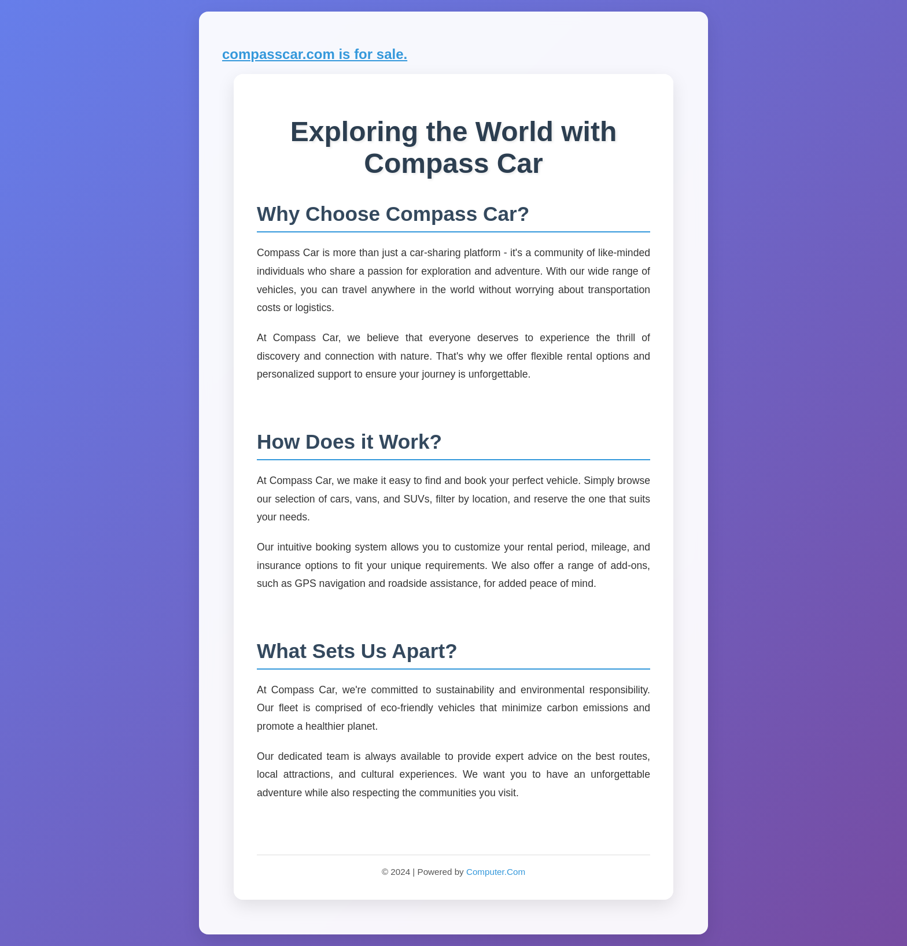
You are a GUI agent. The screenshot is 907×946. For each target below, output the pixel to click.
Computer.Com (495, 872)
